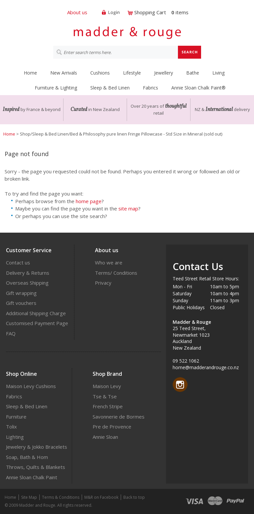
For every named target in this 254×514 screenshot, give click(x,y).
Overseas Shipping (27, 282)
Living (218, 73)
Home (30, 73)
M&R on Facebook (101, 497)
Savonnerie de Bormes (119, 416)
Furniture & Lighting (56, 88)
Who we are (108, 262)
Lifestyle (132, 73)
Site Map (29, 497)
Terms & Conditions (60, 497)
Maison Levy (107, 386)
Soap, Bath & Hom (27, 457)
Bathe (192, 73)
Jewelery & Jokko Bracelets (36, 446)
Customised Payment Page (37, 323)
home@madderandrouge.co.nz (206, 367)
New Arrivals (63, 73)
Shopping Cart (150, 12)
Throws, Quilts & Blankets (35, 467)
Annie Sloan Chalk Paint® (198, 88)
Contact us (18, 262)
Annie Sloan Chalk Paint (31, 477)
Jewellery (163, 73)
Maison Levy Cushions (31, 386)
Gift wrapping (21, 293)
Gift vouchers (21, 303)
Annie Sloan (105, 436)
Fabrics (150, 88)
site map (128, 208)
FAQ (11, 333)
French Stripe (108, 406)
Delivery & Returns (27, 272)
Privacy (103, 282)
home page (89, 201)
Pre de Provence (112, 426)
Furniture (16, 416)
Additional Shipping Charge (36, 313)
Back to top (134, 497)
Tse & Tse (105, 396)
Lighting (15, 436)
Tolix (11, 426)
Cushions (100, 73)
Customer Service (29, 250)
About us (77, 12)
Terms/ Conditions (116, 272)
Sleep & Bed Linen (110, 88)
